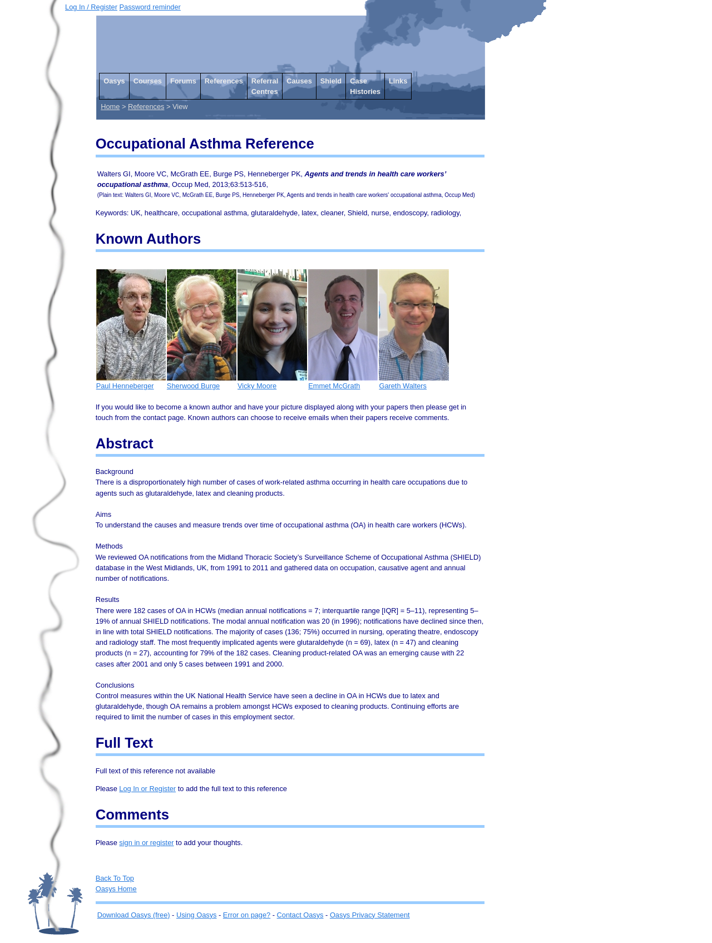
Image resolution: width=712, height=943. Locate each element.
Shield (331, 81)
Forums (183, 81)
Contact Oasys (300, 915)
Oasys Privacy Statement (370, 915)
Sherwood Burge (201, 382)
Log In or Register (147, 788)
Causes (299, 81)
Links (398, 81)
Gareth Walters (413, 382)
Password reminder (150, 7)
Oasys (114, 81)
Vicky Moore (272, 382)
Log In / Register (91, 7)
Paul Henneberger (131, 382)
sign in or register (146, 842)
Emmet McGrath (343, 382)
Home (110, 106)
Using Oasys (196, 915)
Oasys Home (116, 889)
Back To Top (115, 878)
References (224, 81)
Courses (148, 81)
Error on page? (246, 915)
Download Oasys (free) (133, 915)
